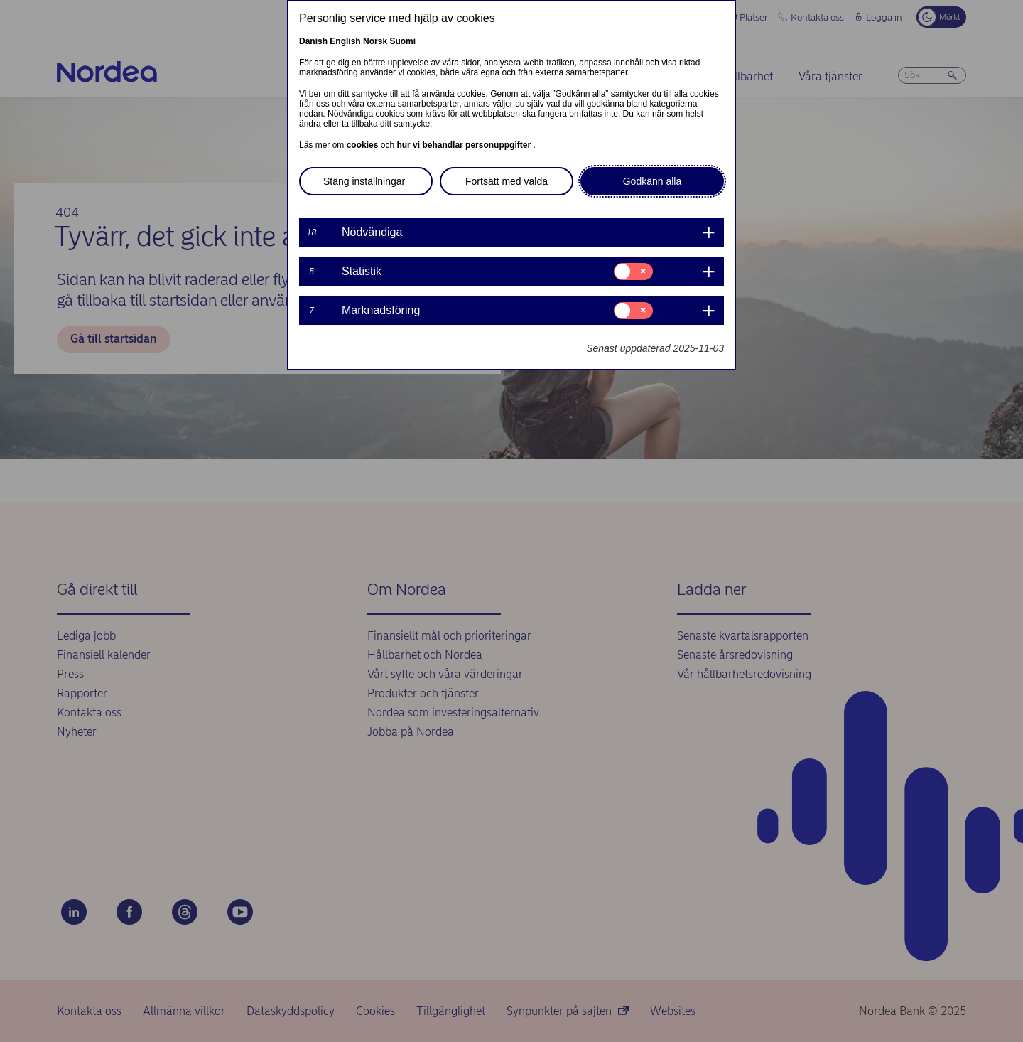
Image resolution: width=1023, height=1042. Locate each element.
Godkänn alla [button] (652, 181)
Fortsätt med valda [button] (506, 181)
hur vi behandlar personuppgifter (464, 145)
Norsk (375, 41)
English (345, 41)
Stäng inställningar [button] (364, 181)
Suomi (402, 41)
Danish (313, 41)
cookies (364, 145)
